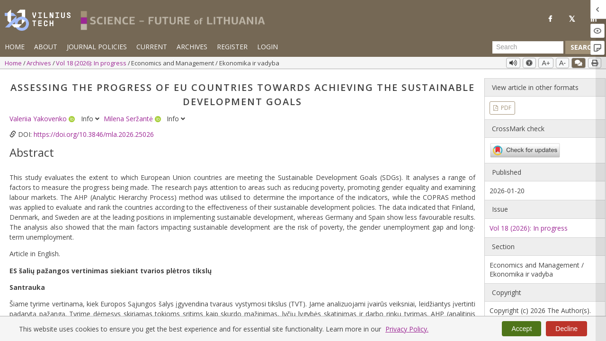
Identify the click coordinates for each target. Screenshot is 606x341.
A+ (546, 63)
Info (91, 118)
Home (15, 46)
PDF (505, 108)
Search (583, 47)
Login (267, 46)
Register (232, 46)
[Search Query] (527, 47)
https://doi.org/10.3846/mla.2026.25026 (94, 134)
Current (151, 46)
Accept (521, 328)
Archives (192, 46)
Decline (566, 328)
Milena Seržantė (129, 118)
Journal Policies (97, 46)
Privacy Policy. (406, 328)
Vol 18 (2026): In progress (92, 63)
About (45, 46)
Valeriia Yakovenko (39, 118)
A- (562, 63)
